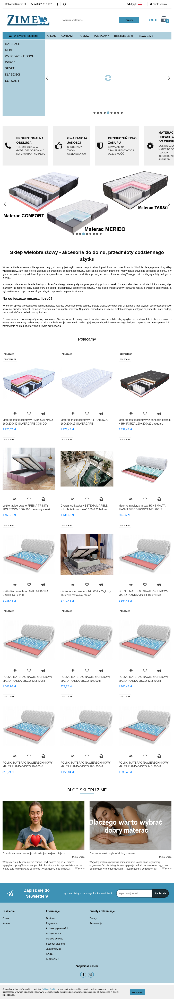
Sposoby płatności (55, 943)
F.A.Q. (49, 954)
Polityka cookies (54, 938)
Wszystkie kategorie (23, 35)
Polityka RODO (54, 933)
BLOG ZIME (146, 35)
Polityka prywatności (57, 928)
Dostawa (50, 918)
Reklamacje (96, 923)
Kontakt (7, 923)
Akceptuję (137, 992)
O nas (6, 918)
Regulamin (51, 923)
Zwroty (93, 918)
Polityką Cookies (49, 989)
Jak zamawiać (53, 948)
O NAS (51, 35)
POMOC (84, 35)
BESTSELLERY (124, 35)
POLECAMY (101, 35)
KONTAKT (67, 35)
